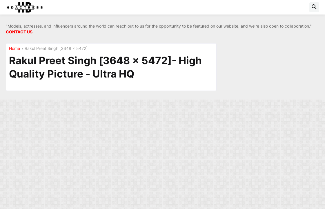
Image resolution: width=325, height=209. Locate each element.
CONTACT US (19, 31)
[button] (314, 7)
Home (14, 48)
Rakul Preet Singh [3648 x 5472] (56, 48)
